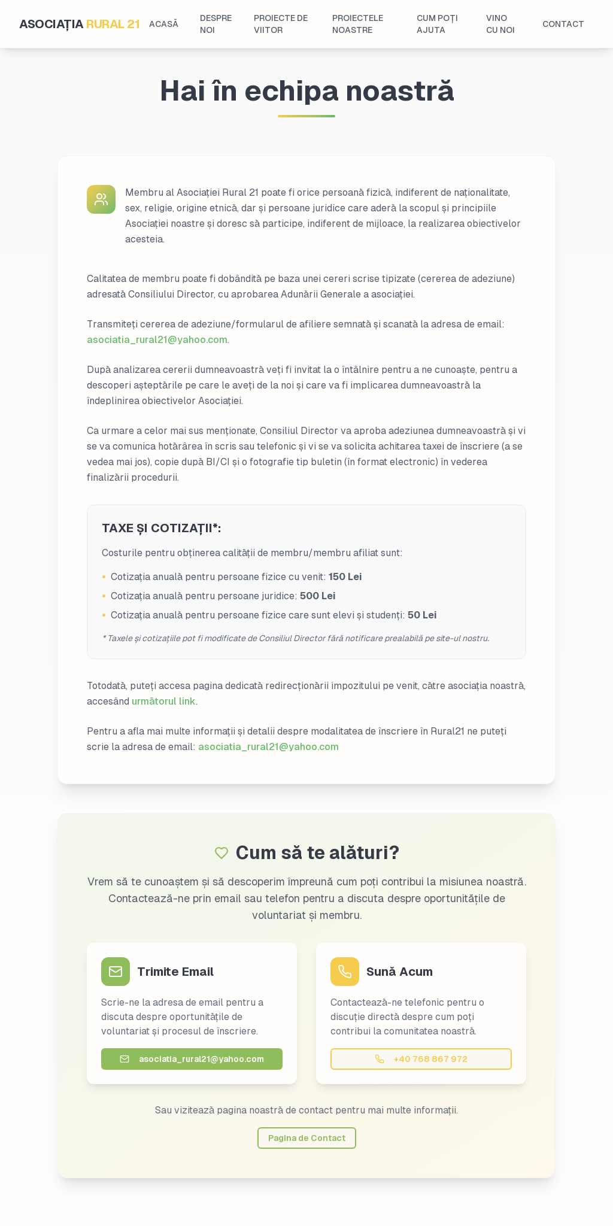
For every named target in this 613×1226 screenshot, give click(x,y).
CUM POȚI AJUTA (437, 24)
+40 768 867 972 (421, 1059)
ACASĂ (163, 24)
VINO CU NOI (500, 24)
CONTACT (563, 24)
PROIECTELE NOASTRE (357, 24)
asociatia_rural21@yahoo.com (157, 339)
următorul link (164, 701)
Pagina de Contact (306, 1138)
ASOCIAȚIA (79, 24)
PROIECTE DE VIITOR (281, 24)
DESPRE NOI (216, 24)
